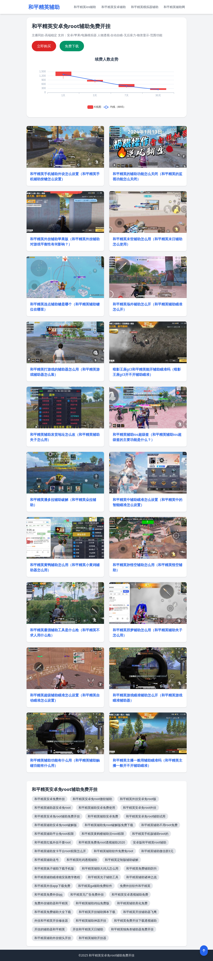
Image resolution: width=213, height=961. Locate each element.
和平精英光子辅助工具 (103, 877)
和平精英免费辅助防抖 (141, 868)
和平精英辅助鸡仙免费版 (92, 903)
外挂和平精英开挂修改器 (51, 920)
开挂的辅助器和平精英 (49, 929)
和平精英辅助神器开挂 (91, 920)
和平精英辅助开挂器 (92, 938)
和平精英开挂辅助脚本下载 (97, 912)
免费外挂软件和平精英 (135, 886)
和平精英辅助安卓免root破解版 (55, 825)
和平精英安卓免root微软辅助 (92, 799)
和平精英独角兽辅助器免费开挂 (132, 929)
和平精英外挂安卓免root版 (138, 799)
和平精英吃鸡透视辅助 (82, 860)
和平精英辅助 (44, 6)
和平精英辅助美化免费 (132, 903)
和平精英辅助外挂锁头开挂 (52, 938)
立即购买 (44, 46)
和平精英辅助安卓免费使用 (97, 807)
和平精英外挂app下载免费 (52, 886)
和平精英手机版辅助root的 (150, 834)
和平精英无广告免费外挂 (87, 894)
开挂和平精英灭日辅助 (88, 929)
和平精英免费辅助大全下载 (52, 912)
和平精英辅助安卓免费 (103, 816)
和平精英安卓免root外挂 (139, 807)
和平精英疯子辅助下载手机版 (54, 868)
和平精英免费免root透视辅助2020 (102, 842)
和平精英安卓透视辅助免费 (130, 894)
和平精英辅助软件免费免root (113, 851)
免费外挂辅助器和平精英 (51, 903)
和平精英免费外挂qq (48, 894)
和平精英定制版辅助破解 (121, 860)
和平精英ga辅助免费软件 (95, 886)
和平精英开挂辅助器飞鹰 (140, 912)
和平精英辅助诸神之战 (141, 877)
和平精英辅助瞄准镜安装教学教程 (57, 877)
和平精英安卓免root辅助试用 (146, 816)
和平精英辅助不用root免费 (159, 825)
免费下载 (72, 46)
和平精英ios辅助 (85, 7)
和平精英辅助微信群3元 (157, 851)
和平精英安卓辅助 (113, 7)
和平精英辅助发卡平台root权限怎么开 (60, 851)
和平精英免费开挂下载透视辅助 (135, 920)
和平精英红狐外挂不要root (52, 842)
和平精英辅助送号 (46, 860)
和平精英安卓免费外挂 (49, 799)
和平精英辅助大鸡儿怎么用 (100, 868)
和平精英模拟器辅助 (144, 7)
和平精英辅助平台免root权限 (54, 834)
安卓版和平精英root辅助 (149, 842)
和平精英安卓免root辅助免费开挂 (57, 816)
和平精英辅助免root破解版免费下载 (109, 825)
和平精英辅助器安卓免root (52, 807)
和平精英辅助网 (174, 7)
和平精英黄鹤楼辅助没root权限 (103, 834)
